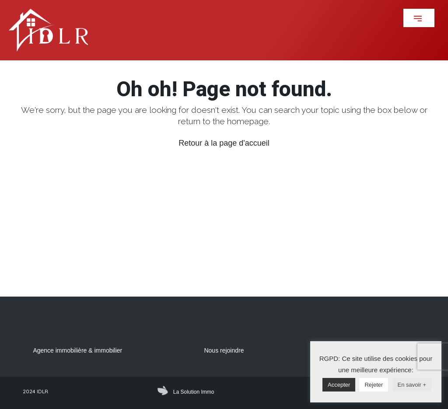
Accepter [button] (339, 384)
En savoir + (412, 384)
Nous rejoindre (224, 350)
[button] (418, 18)
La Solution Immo (193, 392)
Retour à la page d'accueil (224, 143)
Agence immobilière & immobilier (77, 350)
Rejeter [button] (373, 384)
